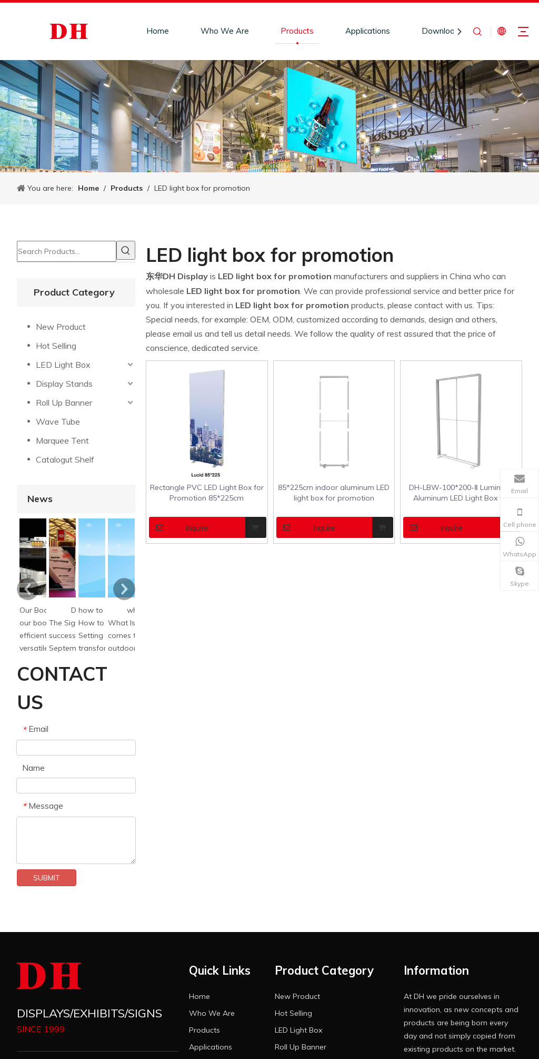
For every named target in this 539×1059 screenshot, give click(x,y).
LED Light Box (63, 364)
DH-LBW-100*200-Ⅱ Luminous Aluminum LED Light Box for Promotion (461, 493)
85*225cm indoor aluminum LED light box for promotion (334, 493)
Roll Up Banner (64, 402)
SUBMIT (46, 878)
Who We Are (225, 31)
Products (297, 31)
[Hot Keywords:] (125, 250)
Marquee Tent (62, 440)
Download (441, 31)
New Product (61, 326)
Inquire (178, 527)
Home (157, 31)
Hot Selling (56, 345)
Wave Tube (58, 421)
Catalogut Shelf (65, 459)
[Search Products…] (66, 251)
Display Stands (64, 383)
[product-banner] (269, 116)
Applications (367, 31)
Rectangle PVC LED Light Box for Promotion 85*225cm (207, 493)
